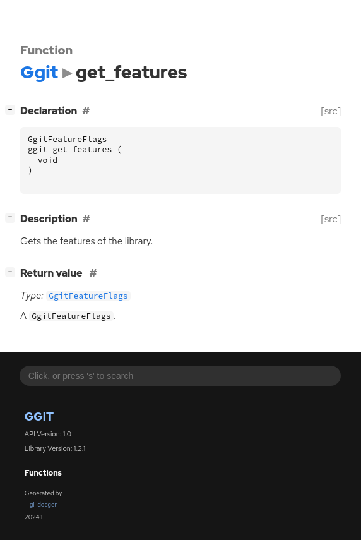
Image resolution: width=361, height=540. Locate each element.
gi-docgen (44, 504)
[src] (331, 110)
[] (13, 109)
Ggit (39, 416)
